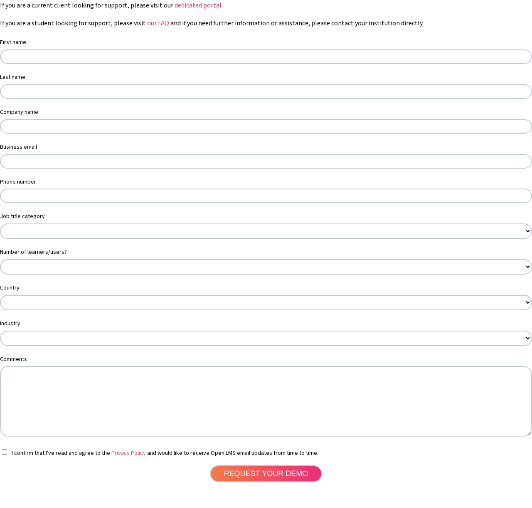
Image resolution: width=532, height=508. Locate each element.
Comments (13, 359)
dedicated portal (198, 5)
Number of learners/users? (33, 252)
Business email (18, 147)
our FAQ (158, 23)
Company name (19, 112)
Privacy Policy (128, 465)
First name (13, 42)
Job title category (22, 216)
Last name (12, 77)
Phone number (18, 182)
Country (10, 288)
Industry (10, 323)
